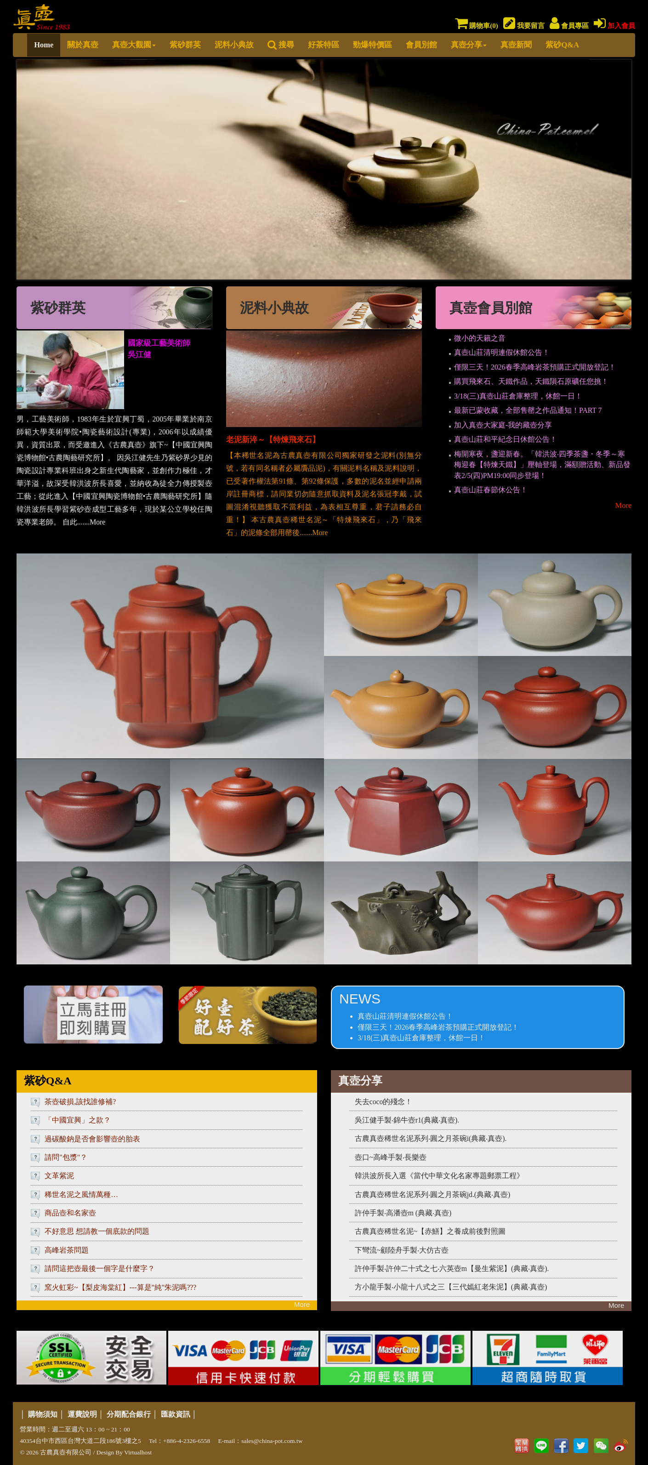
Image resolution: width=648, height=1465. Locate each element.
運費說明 (82, 1414)
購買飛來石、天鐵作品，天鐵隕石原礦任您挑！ (531, 381)
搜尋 (280, 44)
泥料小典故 (234, 44)
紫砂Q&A (562, 44)
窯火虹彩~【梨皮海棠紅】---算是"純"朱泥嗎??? (120, 1287)
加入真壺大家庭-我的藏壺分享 (503, 425)
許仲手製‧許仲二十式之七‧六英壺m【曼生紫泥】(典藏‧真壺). (452, 1268)
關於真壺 (82, 44)
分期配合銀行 (129, 1414)
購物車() (476, 25)
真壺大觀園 (134, 44)
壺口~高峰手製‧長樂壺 (391, 1157)
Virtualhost (138, 1452)
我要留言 (524, 25)
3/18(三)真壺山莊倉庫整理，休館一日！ (518, 396)
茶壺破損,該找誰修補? (80, 1102)
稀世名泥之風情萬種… (81, 1194)
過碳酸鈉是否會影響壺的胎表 (92, 1139)
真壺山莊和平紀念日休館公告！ (505, 439)
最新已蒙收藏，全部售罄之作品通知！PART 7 (528, 410)
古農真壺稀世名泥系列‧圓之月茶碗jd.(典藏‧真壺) (433, 1194)
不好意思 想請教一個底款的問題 (97, 1231)
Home (43, 44)
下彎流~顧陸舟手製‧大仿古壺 (402, 1250)
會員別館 (421, 44)
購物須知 (42, 1414)
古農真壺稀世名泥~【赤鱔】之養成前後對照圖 (430, 1231)
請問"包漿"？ (66, 1157)
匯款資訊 (175, 1414)
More (623, 505)
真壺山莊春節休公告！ (491, 490)
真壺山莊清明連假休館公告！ (502, 352)
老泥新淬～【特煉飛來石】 (273, 439)
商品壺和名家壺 (70, 1213)
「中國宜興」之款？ (78, 1120)
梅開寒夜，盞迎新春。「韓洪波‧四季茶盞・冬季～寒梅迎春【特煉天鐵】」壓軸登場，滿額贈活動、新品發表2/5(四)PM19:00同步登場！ (542, 464)
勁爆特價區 (372, 44)
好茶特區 (323, 44)
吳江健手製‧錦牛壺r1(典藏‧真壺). (407, 1120)
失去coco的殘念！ (384, 1102)
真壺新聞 (516, 44)
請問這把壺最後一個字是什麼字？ (100, 1268)
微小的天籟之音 (480, 338)
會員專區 (569, 25)
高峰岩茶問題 (67, 1250)
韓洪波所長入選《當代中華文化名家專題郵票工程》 (439, 1176)
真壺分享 (469, 44)
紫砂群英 (185, 44)
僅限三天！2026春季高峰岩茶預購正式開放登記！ (535, 367)
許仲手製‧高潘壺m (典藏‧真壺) (403, 1213)
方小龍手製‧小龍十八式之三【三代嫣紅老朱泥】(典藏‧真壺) (451, 1287)
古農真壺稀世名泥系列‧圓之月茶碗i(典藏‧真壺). (431, 1138)
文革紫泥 (59, 1176)
